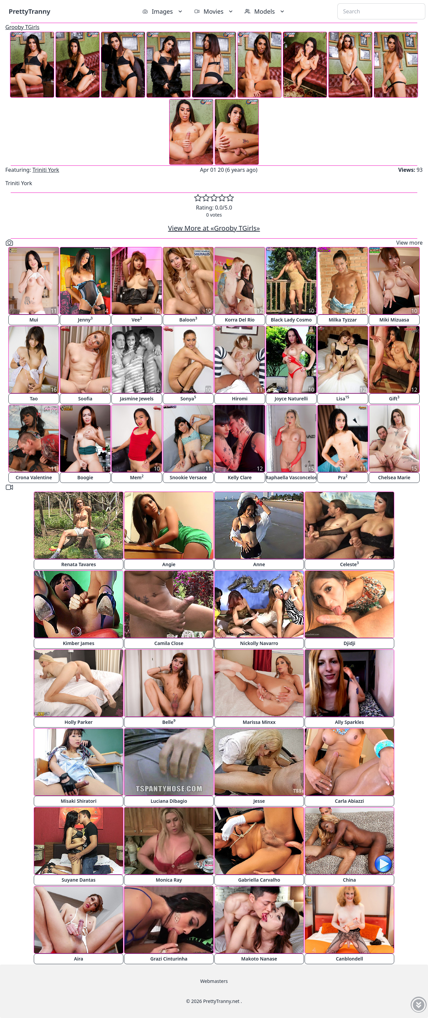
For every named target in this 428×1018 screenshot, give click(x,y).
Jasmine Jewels (137, 398)
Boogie (85, 477)
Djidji (349, 643)
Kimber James (78, 643)
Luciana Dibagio (168, 801)
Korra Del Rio (239, 319)
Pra (343, 477)
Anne (259, 564)
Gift (394, 398)
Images (163, 11)
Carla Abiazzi (349, 801)
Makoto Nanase (259, 959)
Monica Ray (169, 880)
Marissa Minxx (259, 722)
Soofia (85, 398)
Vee (137, 319)
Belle (169, 721)
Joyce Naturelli (291, 398)
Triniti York (45, 169)
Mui (33, 319)
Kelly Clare (240, 477)
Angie (168, 564)
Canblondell (349, 959)
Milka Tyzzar (343, 319)
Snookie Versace (188, 477)
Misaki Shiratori (79, 801)
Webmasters (214, 981)
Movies (214, 11)
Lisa (342, 398)
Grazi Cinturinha (168, 959)
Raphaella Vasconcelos (291, 477)
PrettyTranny (29, 11)
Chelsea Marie (394, 477)
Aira (78, 959)
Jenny (85, 319)
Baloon (188, 319)
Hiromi (239, 398)
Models (265, 11)
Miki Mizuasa (394, 319)
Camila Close (169, 643)
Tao (34, 398)
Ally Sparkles (349, 722)
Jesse (259, 801)
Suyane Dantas (78, 880)
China (349, 880)
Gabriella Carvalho (259, 880)
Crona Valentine (34, 477)
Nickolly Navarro (259, 643)
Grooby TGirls (22, 27)
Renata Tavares (78, 564)
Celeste (349, 563)
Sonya (188, 398)
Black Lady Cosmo (291, 319)
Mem (137, 477)
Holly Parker (79, 722)
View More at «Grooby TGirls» (214, 228)
